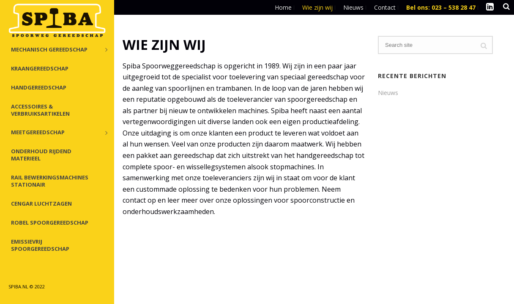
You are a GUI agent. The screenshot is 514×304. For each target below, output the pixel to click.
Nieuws (388, 93)
